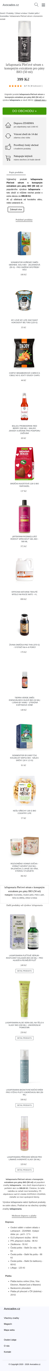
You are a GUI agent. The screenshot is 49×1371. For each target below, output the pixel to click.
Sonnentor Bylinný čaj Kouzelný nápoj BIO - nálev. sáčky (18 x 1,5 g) (24, 757)
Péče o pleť (39, 895)
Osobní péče (33, 13)
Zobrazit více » (40, 100)
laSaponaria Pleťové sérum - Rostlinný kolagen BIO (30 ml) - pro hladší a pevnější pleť (24, 957)
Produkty (10, 13)
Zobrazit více (16, 209)
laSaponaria (15, 100)
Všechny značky (11, 1318)
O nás (7, 1346)
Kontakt (7, 1352)
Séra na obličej (18, 898)
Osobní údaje (10, 1340)
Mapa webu (9, 1330)
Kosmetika (4, 16)
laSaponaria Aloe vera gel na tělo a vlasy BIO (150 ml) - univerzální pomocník (24, 1025)
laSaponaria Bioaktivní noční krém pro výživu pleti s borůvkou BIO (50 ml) (24, 1092)
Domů (2, 13)
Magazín (8, 1324)
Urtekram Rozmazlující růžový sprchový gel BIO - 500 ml (24, 538)
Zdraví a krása (21, 13)
